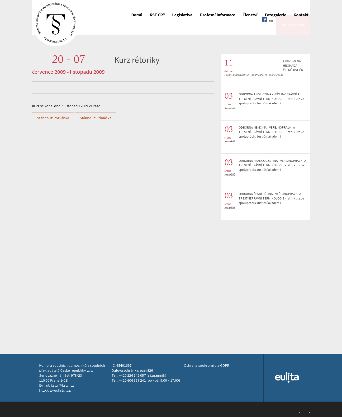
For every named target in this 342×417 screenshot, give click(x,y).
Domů (136, 15)
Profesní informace (217, 15)
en (271, 29)
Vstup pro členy (292, 29)
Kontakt (301, 15)
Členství (249, 15)
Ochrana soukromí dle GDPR (206, 365)
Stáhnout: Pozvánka (53, 118)
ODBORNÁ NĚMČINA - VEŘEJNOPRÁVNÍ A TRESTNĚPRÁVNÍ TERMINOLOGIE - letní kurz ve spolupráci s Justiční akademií (271, 132)
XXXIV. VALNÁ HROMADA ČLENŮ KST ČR (293, 65)
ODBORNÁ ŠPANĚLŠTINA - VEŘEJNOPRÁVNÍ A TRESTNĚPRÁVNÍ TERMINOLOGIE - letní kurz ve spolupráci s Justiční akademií (271, 198)
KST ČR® (157, 15)
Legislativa (182, 15)
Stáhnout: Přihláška (95, 118)
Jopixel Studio (304, 412)
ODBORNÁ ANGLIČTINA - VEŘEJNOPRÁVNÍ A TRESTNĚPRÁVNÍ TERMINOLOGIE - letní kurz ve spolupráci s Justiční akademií (271, 99)
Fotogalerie (275, 15)
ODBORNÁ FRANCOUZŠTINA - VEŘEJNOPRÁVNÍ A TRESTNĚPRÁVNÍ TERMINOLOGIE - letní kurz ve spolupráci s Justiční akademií (272, 165)
